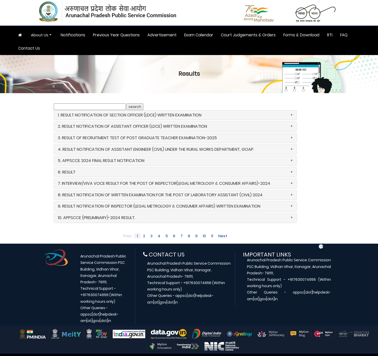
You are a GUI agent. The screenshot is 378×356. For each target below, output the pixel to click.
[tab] (175, 115)
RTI (329, 35)
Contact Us (29, 48)
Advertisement (162, 35)
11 (212, 236)
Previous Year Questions (116, 35)
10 (204, 236)
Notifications (73, 35)
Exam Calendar (198, 35)
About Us (39, 35)
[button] (175, 115)
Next (222, 236)
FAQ (344, 35)
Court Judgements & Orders (248, 35)
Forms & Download (301, 35)
